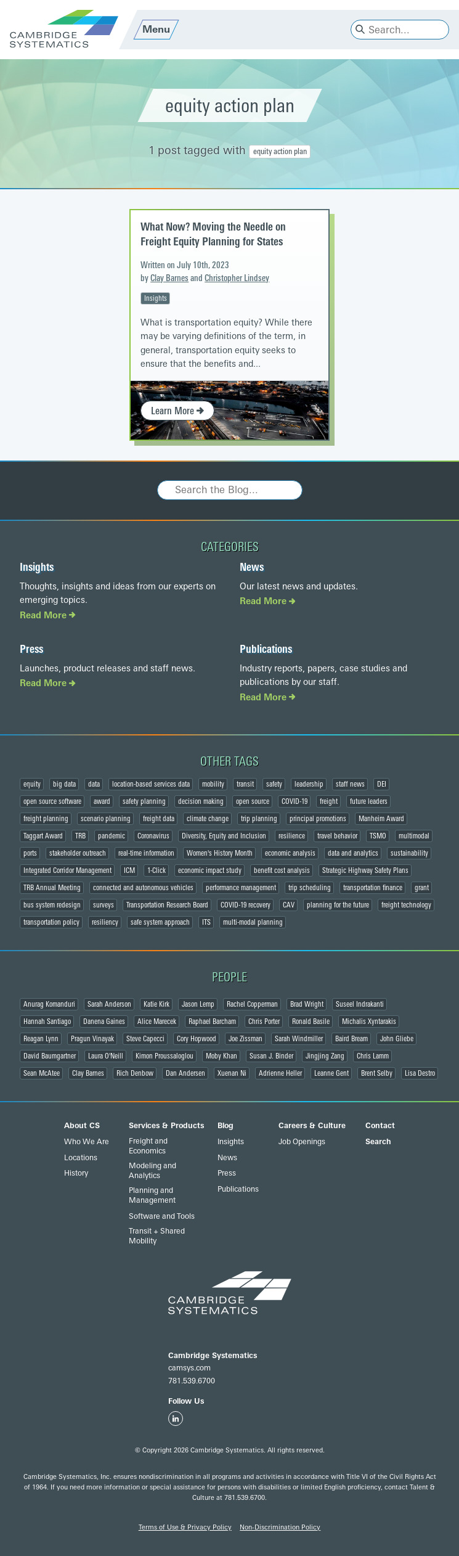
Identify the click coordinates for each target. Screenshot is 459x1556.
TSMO (378, 836)
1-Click (156, 870)
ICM (129, 870)
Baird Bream (351, 1038)
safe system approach (160, 922)
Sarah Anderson (109, 1004)
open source (252, 801)
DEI (381, 784)
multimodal (414, 836)
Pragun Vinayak (92, 1038)
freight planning (45, 818)
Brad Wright (306, 1004)
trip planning (259, 818)
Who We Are (86, 1141)
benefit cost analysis (282, 870)
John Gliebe (396, 1038)
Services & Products (166, 1125)
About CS (82, 1125)
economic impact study (210, 870)
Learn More (177, 411)
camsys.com (189, 1368)
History (76, 1173)
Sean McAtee (41, 1073)
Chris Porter (264, 1021)
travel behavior (337, 836)
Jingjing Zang (325, 1056)
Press (31, 649)
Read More (48, 615)
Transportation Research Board (167, 905)
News (252, 567)
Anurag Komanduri (49, 1004)
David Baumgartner (49, 1056)
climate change (208, 818)
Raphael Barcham (212, 1021)
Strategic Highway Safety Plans (365, 870)
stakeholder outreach (77, 853)
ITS (206, 922)
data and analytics (353, 853)
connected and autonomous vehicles (143, 887)
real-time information (146, 853)
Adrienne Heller (280, 1073)
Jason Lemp (198, 1004)
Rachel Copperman (252, 1004)
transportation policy (51, 922)
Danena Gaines (104, 1021)
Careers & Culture (312, 1125)
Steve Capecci (145, 1038)
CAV (288, 905)
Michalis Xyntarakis (369, 1021)
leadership (308, 784)
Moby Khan (221, 1056)
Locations (80, 1157)
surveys (103, 905)
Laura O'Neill (105, 1056)
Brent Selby (376, 1073)
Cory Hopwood (196, 1038)
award (102, 801)
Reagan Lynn (41, 1038)
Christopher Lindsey (237, 278)
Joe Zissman (245, 1038)
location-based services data (151, 784)
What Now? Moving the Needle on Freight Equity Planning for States (213, 234)
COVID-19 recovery (245, 905)
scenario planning (106, 818)
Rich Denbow (134, 1073)
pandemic (111, 836)
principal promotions (318, 818)
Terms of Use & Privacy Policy (185, 1527)
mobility (213, 784)
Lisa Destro (420, 1073)
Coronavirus (153, 836)
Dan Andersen (185, 1073)
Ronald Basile (311, 1021)
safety (274, 784)
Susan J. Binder (271, 1056)
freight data (158, 818)
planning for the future (338, 905)
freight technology (406, 905)
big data (64, 784)
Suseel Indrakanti (360, 1004)
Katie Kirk (156, 1004)
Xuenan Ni (231, 1073)
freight (329, 801)
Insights (155, 298)
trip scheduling (309, 887)
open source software (52, 801)
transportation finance (372, 887)
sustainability (409, 853)
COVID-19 (294, 801)
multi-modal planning (253, 922)
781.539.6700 (191, 1381)
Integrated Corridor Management (67, 870)
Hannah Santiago (47, 1021)
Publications (266, 649)
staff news (350, 784)
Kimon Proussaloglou (164, 1056)
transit (245, 784)
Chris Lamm (373, 1056)
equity (32, 784)
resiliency (105, 922)
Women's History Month (220, 853)
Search (378, 1141)
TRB (80, 836)
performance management (241, 887)
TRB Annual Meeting (52, 887)
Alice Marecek (156, 1021)
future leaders (369, 801)
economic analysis (290, 853)
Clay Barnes (169, 278)
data (94, 784)
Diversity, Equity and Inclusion (224, 836)
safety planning (144, 801)
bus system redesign (52, 905)
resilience (291, 836)
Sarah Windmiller (299, 1038)
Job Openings (301, 1141)
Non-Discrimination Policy (280, 1527)
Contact (380, 1125)
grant (422, 887)
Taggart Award (43, 836)
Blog (225, 1125)
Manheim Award (381, 818)
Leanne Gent (331, 1073)
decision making (201, 801)
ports (30, 853)
